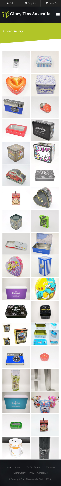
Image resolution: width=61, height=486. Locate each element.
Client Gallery (20, 472)
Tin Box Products (34, 467)
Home (8, 467)
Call (11, 3)
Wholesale (50, 467)
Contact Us (42, 472)
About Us (19, 467)
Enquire (32, 3)
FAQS (31, 472)
